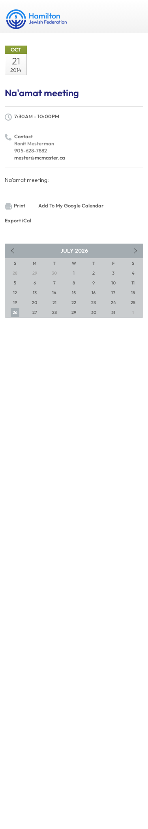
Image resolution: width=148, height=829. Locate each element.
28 (54, 312)
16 (94, 292)
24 (113, 302)
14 (54, 292)
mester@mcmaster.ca (39, 157)
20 (34, 302)
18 (133, 292)
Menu (134, 16)
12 (15, 292)
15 (74, 292)
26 (15, 312)
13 (35, 292)
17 (113, 292)
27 (34, 312)
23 (93, 302)
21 (54, 302)
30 (93, 312)
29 (73, 312)
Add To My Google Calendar (71, 205)
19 (15, 302)
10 (113, 283)
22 (73, 302)
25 (133, 302)
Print (15, 206)
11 (133, 283)
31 (113, 312)
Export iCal (18, 220)
